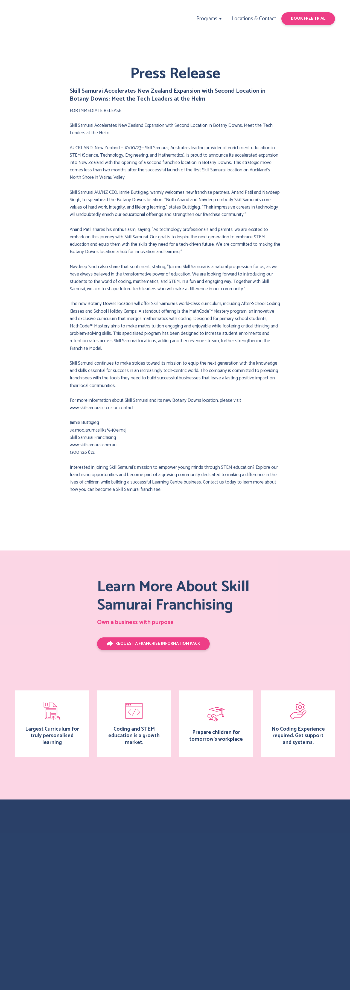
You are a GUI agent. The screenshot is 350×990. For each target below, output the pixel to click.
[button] (308, 18)
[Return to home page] (36, 19)
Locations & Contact (254, 18)
